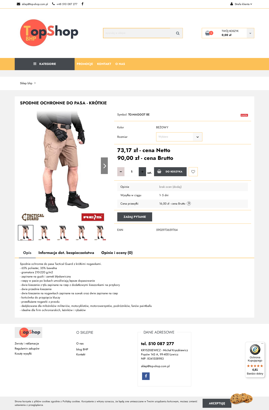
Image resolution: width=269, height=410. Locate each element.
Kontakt (104, 64)
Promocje (85, 64)
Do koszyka (169, 171)
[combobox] (179, 136)
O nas (120, 64)
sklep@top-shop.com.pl (32, 4)
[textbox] (175, 137)
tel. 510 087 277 (157, 344)
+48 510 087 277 (64, 4)
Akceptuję (217, 403)
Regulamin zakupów (27, 349)
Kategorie (44, 64)
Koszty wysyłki (23, 354)
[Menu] (262, 344)
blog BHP (82, 349)
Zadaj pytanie (135, 217)
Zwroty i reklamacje (27, 344)
